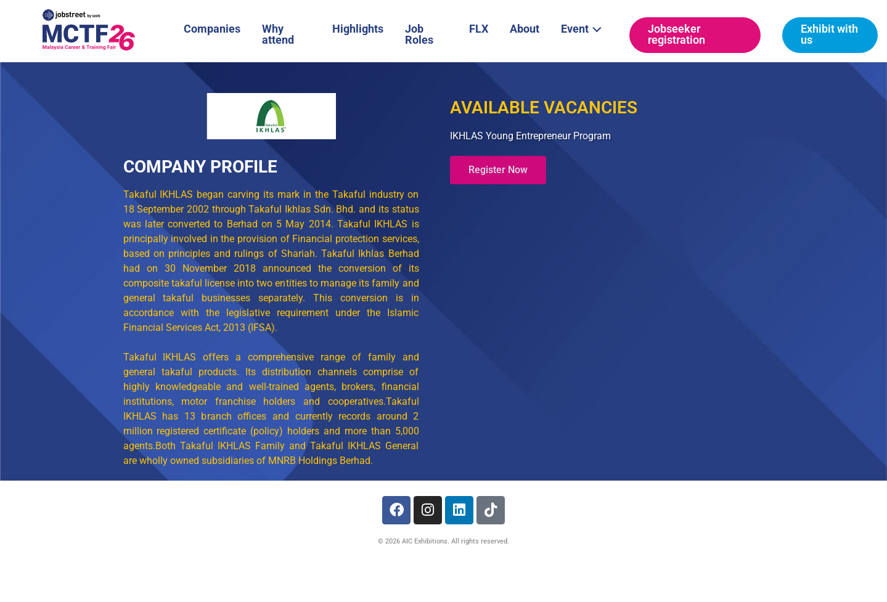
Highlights (357, 28)
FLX (478, 28)
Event (584, 27)
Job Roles (419, 34)
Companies (212, 28)
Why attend (278, 34)
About (524, 28)
